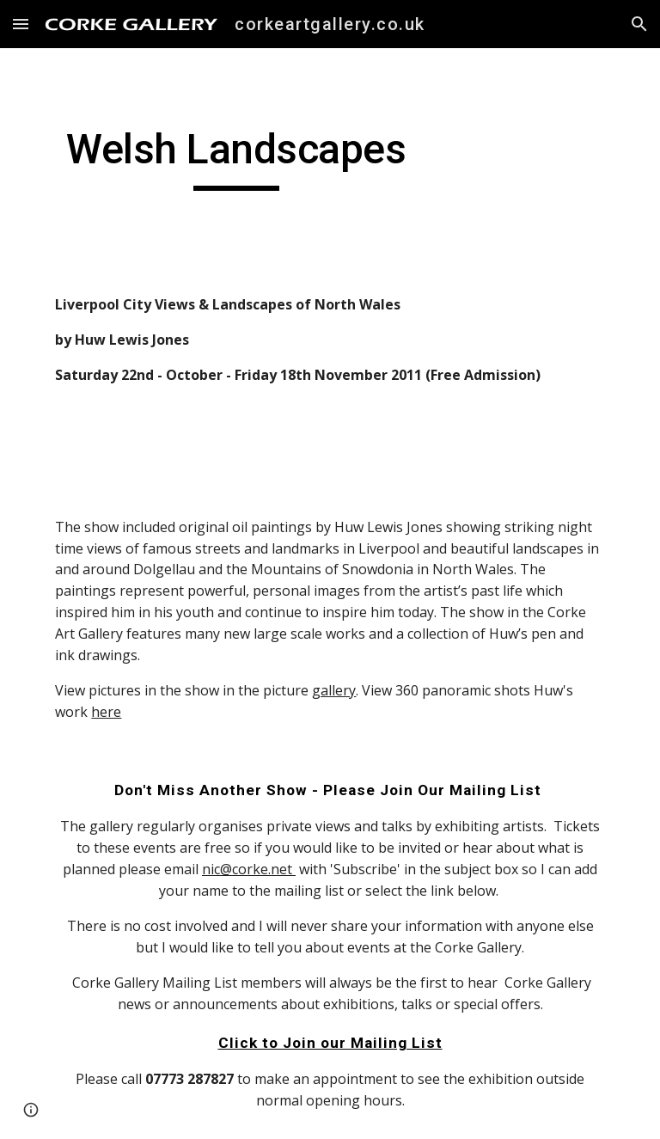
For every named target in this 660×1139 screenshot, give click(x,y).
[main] (236, 157)
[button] (20, 23)
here (106, 711)
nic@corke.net (249, 869)
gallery (334, 690)
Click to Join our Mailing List (330, 1042)
